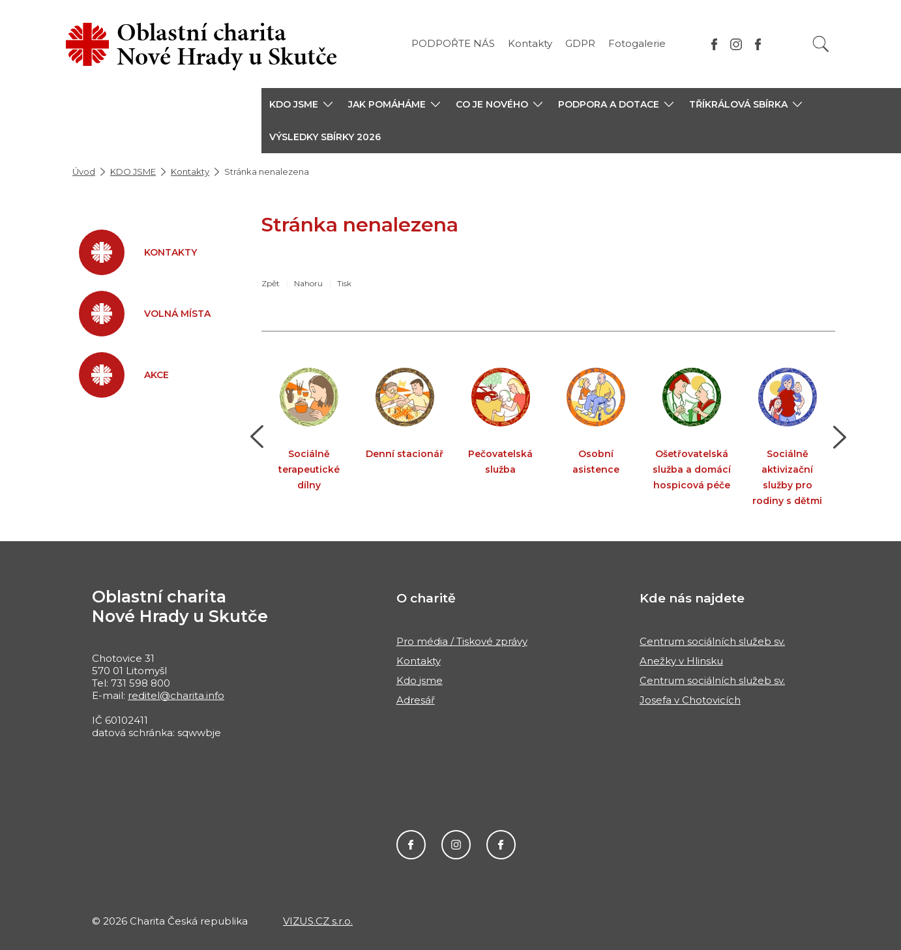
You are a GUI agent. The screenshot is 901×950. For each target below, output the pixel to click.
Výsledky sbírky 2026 (325, 137)
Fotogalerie (637, 43)
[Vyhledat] (820, 44)
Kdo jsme (419, 680)
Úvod (83, 171)
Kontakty (530, 43)
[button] (300, 104)
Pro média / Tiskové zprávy (461, 641)
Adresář (415, 700)
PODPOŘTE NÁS (453, 43)
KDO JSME (133, 171)
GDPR (580, 43)
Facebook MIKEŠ (501, 844)
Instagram (456, 844)
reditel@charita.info (176, 695)
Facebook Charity (411, 844)
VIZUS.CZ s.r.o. (318, 921)
